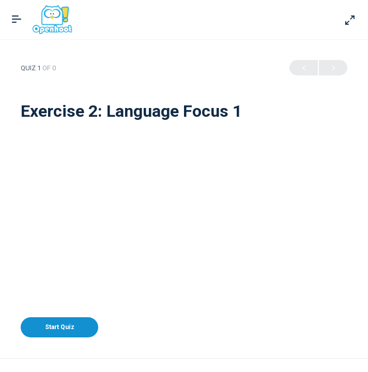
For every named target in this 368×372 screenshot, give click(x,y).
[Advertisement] (184, 198)
